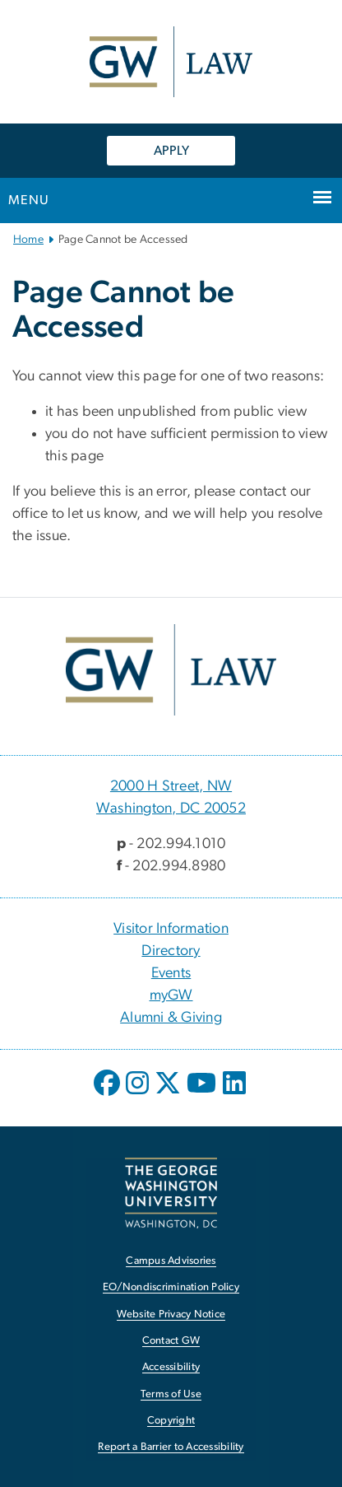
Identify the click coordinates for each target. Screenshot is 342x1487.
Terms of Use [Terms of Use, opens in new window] (171, 1394)
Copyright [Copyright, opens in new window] (171, 1420)
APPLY (171, 150)
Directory (170, 951)
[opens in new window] (108, 1095)
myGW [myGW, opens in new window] (171, 995)
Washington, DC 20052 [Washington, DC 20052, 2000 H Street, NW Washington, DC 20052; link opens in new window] (171, 808)
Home (28, 239)
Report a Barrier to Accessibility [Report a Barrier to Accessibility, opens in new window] (170, 1447)
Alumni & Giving (171, 1017)
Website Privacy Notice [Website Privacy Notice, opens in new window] (171, 1314)
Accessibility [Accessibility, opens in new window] (171, 1367)
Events (171, 973)
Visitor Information (171, 928)
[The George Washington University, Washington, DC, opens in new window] (171, 1193)
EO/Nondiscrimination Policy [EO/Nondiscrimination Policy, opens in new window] (171, 1287)
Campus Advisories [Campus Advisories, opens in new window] (170, 1261)
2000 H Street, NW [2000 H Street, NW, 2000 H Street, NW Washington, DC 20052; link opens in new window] (171, 786)
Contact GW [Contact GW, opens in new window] (171, 1341)
